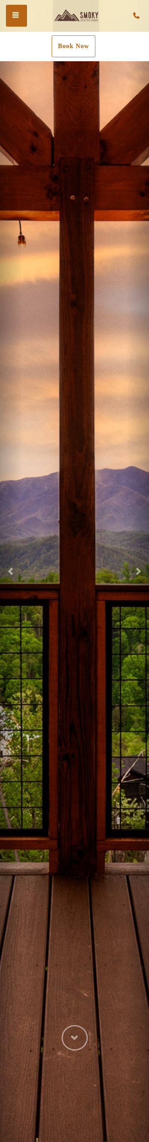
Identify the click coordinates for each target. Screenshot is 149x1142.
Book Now (73, 46)
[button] (11, 571)
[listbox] (74, 571)
